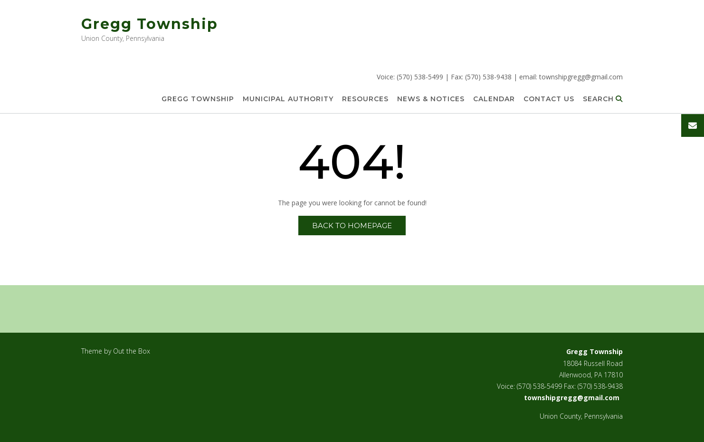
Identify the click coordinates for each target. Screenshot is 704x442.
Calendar (494, 99)
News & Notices (431, 99)
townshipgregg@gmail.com (581, 76)
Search (603, 99)
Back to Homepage (352, 225)
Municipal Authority (288, 99)
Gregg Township (149, 24)
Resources (365, 99)
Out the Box (131, 351)
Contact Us (548, 99)
